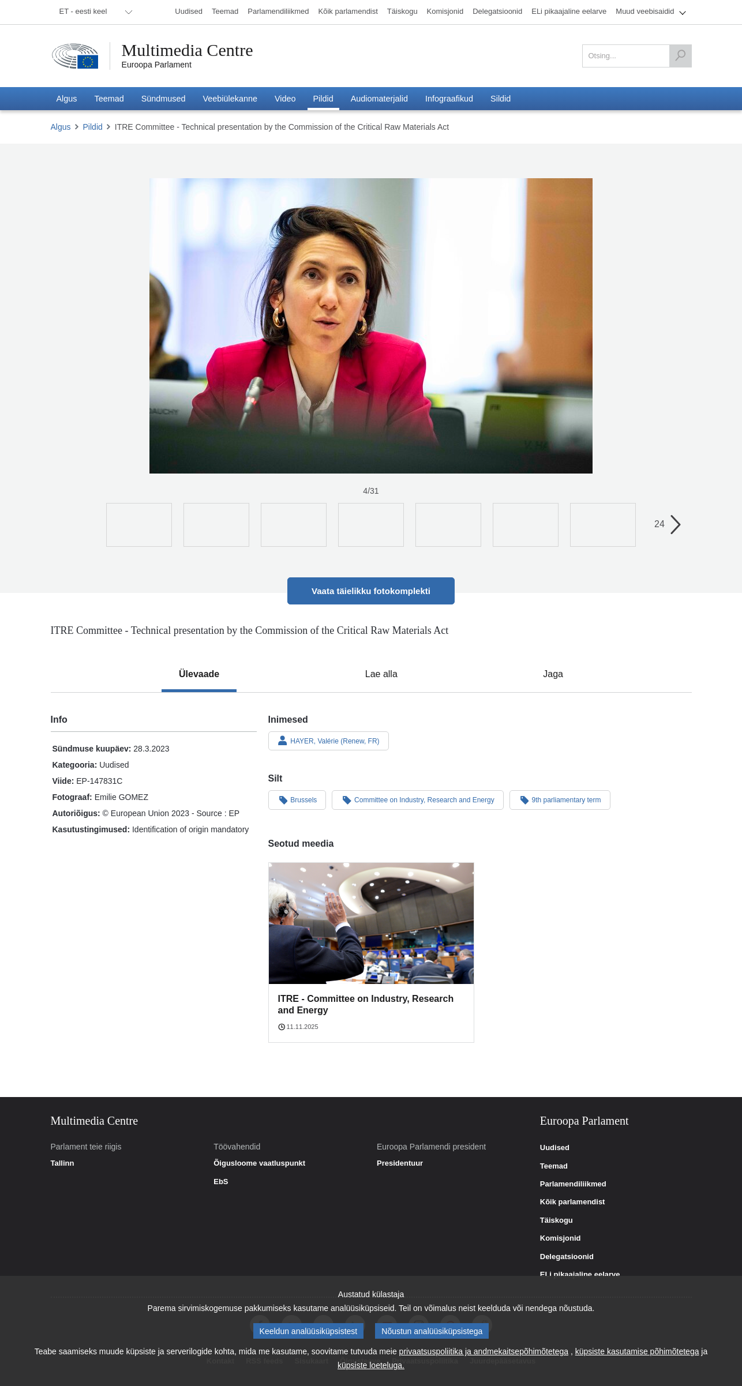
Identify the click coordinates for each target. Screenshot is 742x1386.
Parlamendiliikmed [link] (573, 1184)
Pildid (93, 127)
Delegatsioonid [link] (567, 1257)
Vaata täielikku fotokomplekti (371, 591)
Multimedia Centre (187, 50)
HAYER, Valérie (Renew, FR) (329, 740)
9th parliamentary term (560, 799)
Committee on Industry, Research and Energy (417, 799)
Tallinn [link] (62, 1163)
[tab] (199, 674)
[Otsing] (680, 56)
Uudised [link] (554, 1148)
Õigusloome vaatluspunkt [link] (259, 1163)
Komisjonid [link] (560, 1238)
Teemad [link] (554, 1166)
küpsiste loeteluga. (371, 1365)
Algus (61, 127)
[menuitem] (94, 12)
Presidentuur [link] (400, 1163)
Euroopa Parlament (157, 64)
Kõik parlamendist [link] (572, 1202)
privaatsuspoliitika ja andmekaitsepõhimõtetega (483, 1351)
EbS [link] (220, 1182)
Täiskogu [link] (556, 1220)
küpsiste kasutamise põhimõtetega (637, 1351)
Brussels (297, 799)
